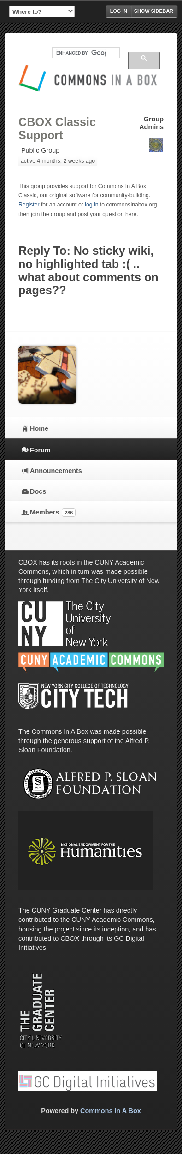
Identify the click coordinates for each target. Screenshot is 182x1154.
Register (29, 204)
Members (53, 512)
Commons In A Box (110, 1110)
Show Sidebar (153, 11)
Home (39, 428)
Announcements (56, 470)
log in (91, 204)
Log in (118, 11)
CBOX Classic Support (57, 128)
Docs (38, 491)
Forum (40, 450)
